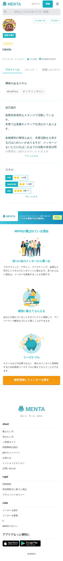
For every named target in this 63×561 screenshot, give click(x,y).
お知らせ (7, 458)
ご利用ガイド (9, 442)
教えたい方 (8, 431)
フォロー (55, 21)
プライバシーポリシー (14, 495)
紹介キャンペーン (11, 453)
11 (3, 59)
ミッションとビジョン (14, 463)
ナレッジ (31, 69)
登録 (48, 4)
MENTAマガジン (10, 526)
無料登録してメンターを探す (31, 380)
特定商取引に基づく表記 (15, 489)
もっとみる (31, 156)
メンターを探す (10, 510)
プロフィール (12, 69)
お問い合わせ (9, 468)
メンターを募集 (10, 515)
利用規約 (7, 484)
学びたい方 (8, 437)
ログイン (36, 4)
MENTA (32, 554)
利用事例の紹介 (10, 447)
